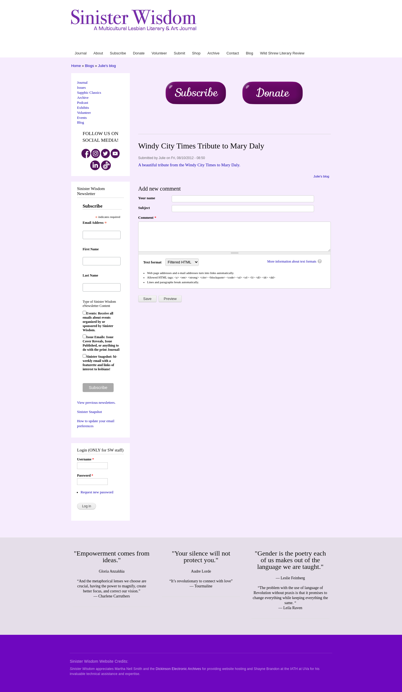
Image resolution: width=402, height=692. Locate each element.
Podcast (82, 103)
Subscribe (209, 44)
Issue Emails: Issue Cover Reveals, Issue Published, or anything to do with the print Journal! (101, 343)
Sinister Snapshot (89, 412)
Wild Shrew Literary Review (310, 44)
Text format (152, 262)
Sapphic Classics (89, 93)
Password (85, 475)
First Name (91, 249)
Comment (147, 217)
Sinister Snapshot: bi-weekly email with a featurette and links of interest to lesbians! (100, 363)
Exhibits (83, 108)
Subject (144, 208)
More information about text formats (291, 261)
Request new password (97, 492)
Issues (81, 88)
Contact (277, 44)
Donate (222, 44)
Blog (286, 44)
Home (76, 66)
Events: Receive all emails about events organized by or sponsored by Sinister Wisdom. (98, 321)
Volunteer (235, 44)
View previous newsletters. (96, 403)
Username (85, 459)
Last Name (90, 275)
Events (82, 118)
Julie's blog (107, 66)
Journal (188, 44)
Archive (266, 44)
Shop (256, 44)
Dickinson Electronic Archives (178, 669)
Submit (247, 44)
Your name (146, 198)
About (198, 44)
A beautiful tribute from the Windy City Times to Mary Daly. (189, 165)
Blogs (89, 66)
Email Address (95, 223)
